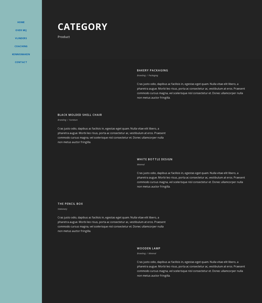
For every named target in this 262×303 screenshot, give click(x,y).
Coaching (21, 46)
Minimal (141, 164)
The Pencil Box (70, 204)
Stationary (62, 208)
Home (21, 22)
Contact (21, 62)
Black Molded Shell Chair (80, 115)
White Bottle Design (155, 159)
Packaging (153, 75)
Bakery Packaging (152, 70)
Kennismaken (21, 54)
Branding (141, 75)
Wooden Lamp (149, 248)
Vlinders (21, 38)
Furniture (73, 119)
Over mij (21, 30)
